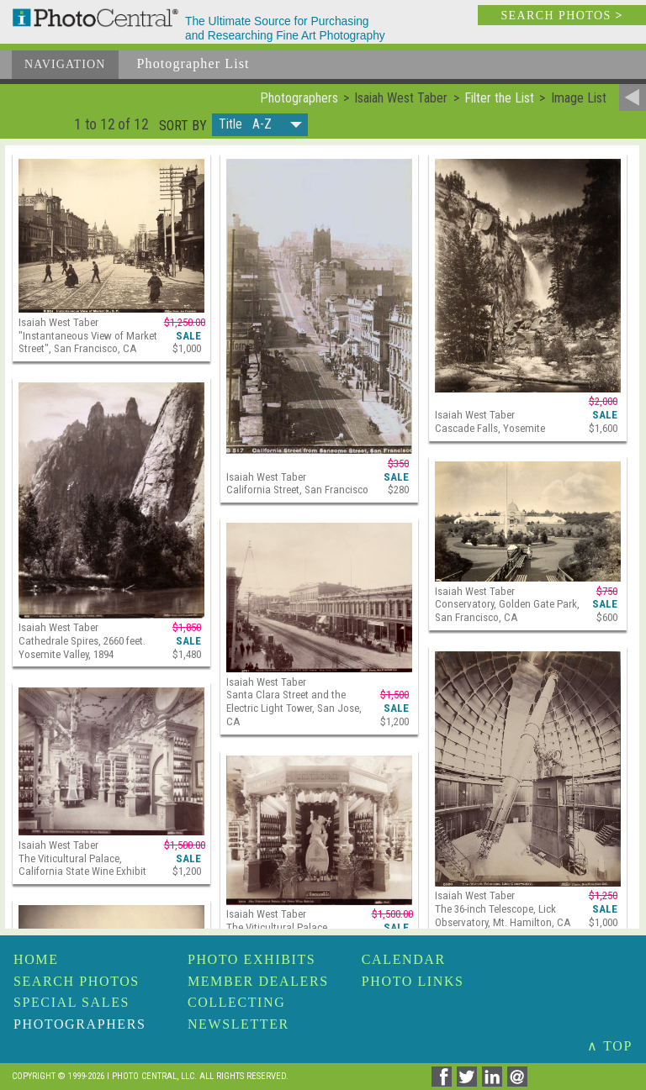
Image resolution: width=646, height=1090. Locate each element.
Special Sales (71, 1002)
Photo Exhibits (251, 959)
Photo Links (413, 981)
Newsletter (238, 1024)
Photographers (79, 1024)
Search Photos (76, 981)
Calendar (404, 959)
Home (36, 959)
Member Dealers (258, 981)
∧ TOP (610, 1046)
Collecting (236, 1002)
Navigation (65, 64)
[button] (260, 124)
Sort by (183, 126)
